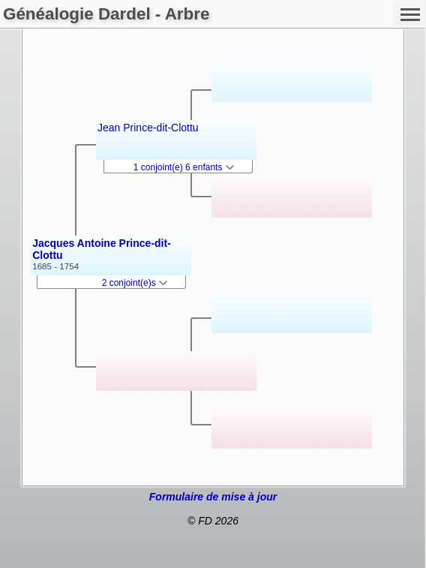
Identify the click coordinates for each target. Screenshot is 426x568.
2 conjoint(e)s (134, 283)
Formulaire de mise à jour (213, 497)
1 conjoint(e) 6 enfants (184, 167)
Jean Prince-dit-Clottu (148, 128)
